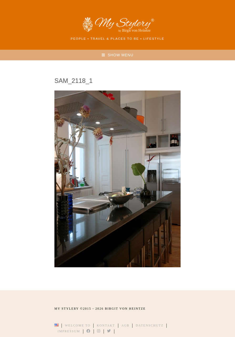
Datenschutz (150, 325)
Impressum (69, 331)
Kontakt (106, 325)
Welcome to (77, 325)
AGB (125, 325)
